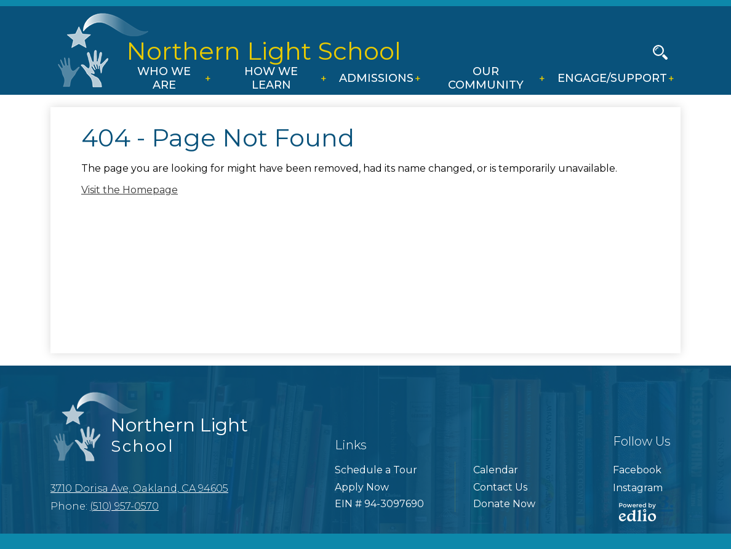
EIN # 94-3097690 (379, 504)
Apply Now (362, 487)
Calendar (495, 470)
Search (660, 55)
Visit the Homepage (129, 190)
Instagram (638, 488)
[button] (167, 79)
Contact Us (500, 487)
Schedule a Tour (376, 470)
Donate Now (504, 504)
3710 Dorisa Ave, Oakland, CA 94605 (139, 488)
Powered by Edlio (637, 512)
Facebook (637, 470)
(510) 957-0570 (124, 506)
